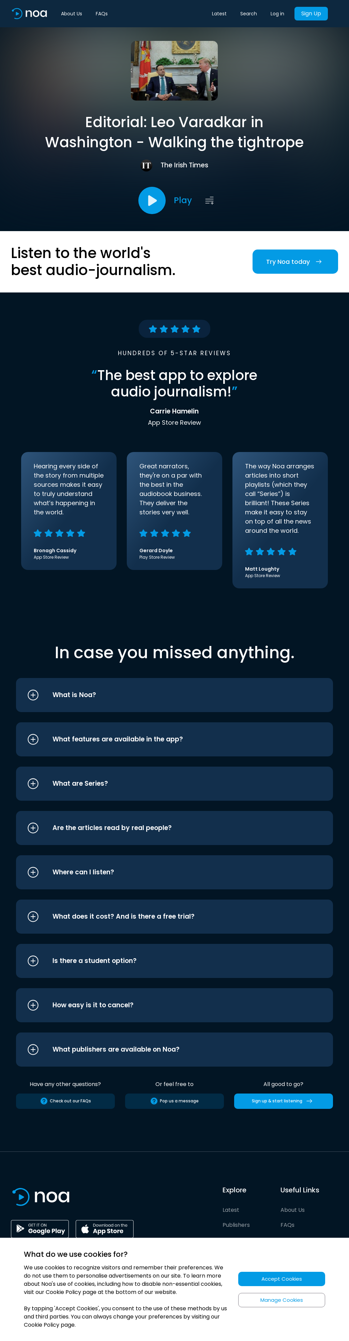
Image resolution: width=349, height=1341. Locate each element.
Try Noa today (295, 261)
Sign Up (311, 13)
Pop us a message (174, 1101)
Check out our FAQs (65, 1101)
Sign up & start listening (283, 1101)
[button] (162, 695)
